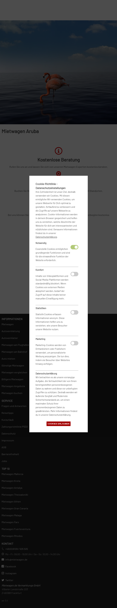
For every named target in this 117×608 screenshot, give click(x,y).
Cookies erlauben (58, 424)
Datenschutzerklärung (46, 237)
